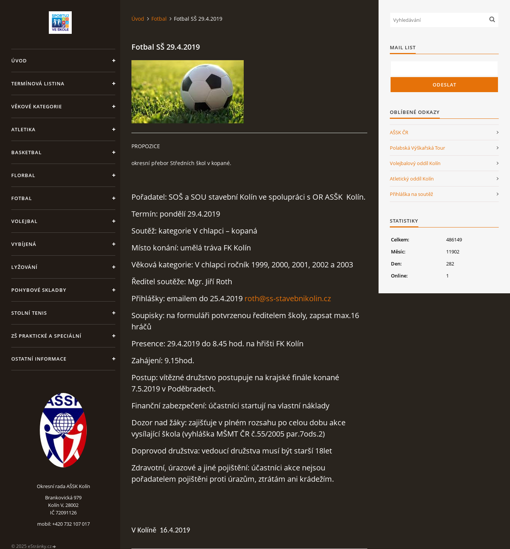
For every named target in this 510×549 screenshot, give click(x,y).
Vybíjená (23, 244)
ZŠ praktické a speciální (46, 335)
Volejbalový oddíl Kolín (415, 163)
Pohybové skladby (38, 290)
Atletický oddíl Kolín (412, 178)
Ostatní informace (38, 358)
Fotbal (21, 198)
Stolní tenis (29, 312)
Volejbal (24, 221)
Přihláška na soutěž (411, 194)
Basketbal (26, 152)
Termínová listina (38, 83)
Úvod (19, 60)
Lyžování (24, 267)
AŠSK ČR (399, 132)
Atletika (23, 129)
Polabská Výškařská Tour (417, 147)
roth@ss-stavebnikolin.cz (287, 298)
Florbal (23, 175)
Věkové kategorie (36, 106)
